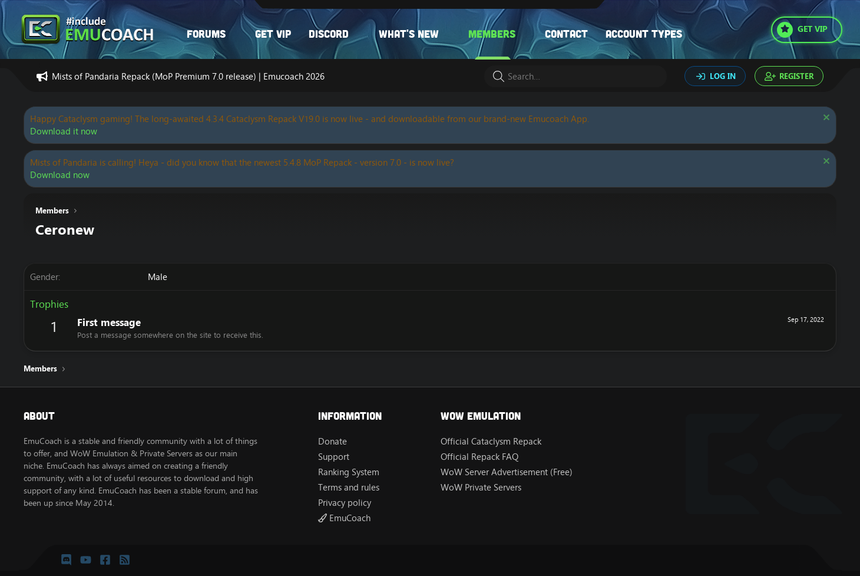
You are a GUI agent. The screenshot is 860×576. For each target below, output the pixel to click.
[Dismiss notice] (825, 119)
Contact (566, 33)
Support (333, 456)
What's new (409, 33)
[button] (237, 34)
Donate (332, 441)
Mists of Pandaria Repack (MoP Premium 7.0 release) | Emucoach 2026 (188, 76)
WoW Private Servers (481, 487)
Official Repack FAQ (479, 456)
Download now (60, 175)
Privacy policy (344, 502)
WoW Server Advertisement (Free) (507, 472)
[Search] (575, 76)
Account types (644, 33)
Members (491, 33)
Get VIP (273, 33)
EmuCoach (344, 518)
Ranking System (348, 472)
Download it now (63, 131)
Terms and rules (348, 487)
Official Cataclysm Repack (491, 441)
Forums (206, 33)
